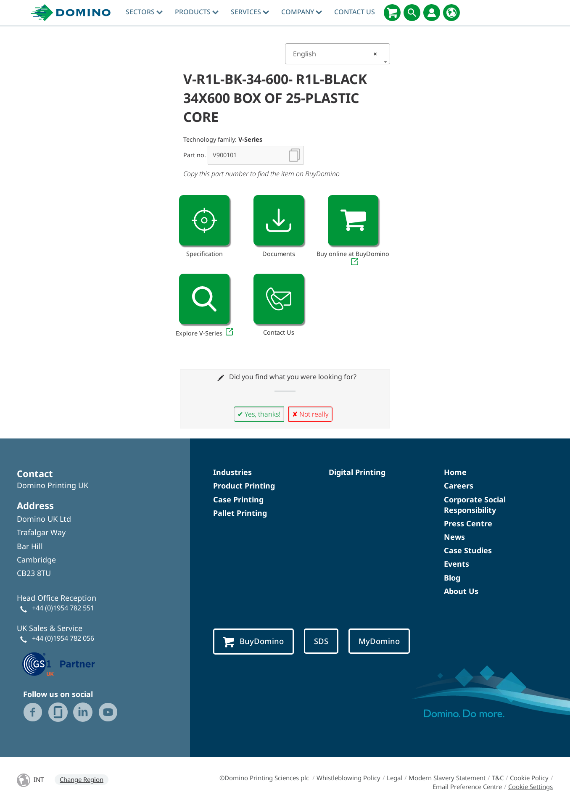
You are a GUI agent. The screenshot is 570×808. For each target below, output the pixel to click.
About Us (461, 591)
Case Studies (468, 550)
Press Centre (468, 523)
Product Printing (244, 486)
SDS (321, 641)
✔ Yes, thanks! (259, 414)
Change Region (81, 779)
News (454, 537)
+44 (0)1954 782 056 (63, 638)
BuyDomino (253, 641)
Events (456, 564)
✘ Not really (310, 414)
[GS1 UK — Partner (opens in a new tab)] (59, 663)
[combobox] (337, 53)
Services (250, 11)
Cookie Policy (529, 778)
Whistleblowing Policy (348, 778)
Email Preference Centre (467, 786)
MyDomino (379, 641)
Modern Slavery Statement (447, 778)
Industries (232, 472)
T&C (498, 778)
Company (301, 11)
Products (197, 11)
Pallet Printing (240, 513)
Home (455, 472)
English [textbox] (335, 54)
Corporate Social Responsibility (475, 504)
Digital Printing (357, 472)
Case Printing (238, 499)
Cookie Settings (530, 786)
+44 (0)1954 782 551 (63, 608)
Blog (452, 578)
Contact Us (354, 11)
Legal (394, 778)
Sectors (144, 11)
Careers (458, 486)
